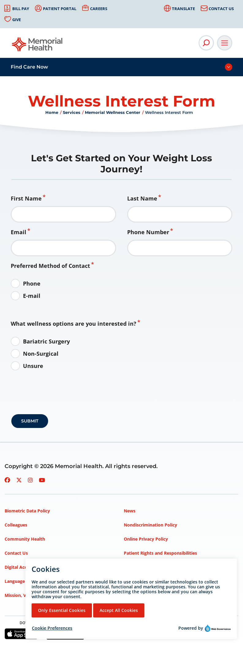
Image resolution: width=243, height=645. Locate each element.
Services (71, 112)
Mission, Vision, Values (28, 595)
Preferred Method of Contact (50, 265)
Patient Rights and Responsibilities (160, 553)
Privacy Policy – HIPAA (147, 581)
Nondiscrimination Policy (150, 525)
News (129, 511)
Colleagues (16, 525)
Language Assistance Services (36, 581)
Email (18, 232)
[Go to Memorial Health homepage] (37, 46)
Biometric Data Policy (27, 511)
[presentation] (57, 401)
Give (16, 19)
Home (51, 112)
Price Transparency (144, 567)
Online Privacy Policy (146, 539)
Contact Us (221, 8)
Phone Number (148, 232)
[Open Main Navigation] (224, 43)
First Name (26, 198)
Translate (183, 8)
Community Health (25, 539)
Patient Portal (59, 8)
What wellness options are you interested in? (73, 323)
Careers (98, 8)
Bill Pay (20, 8)
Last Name (142, 198)
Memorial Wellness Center (112, 112)
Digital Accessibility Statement (37, 567)
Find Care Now (29, 67)
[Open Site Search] (206, 43)
